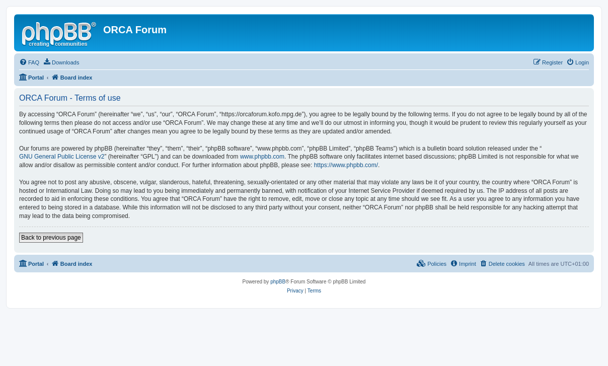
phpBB (277, 281)
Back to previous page (51, 237)
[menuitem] (29, 62)
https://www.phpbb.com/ (346, 165)
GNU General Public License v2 (61, 156)
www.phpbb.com (262, 156)
